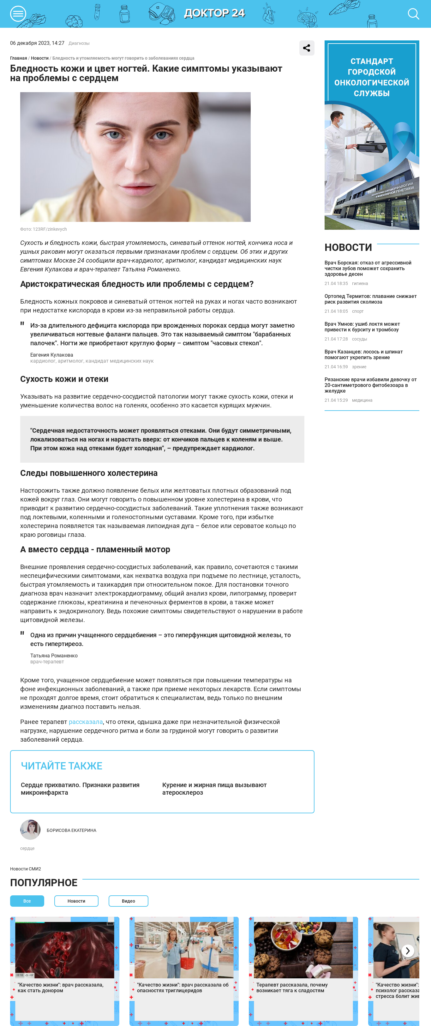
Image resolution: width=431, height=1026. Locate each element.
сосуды (359, 338)
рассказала (86, 722)
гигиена (360, 283)
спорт (358, 311)
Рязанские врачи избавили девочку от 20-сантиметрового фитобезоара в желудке (371, 385)
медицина (362, 400)
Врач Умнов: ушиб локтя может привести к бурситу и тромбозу (362, 327)
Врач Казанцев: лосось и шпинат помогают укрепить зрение (364, 354)
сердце (27, 848)
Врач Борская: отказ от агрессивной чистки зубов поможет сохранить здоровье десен (368, 268)
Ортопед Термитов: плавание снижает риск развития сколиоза (371, 299)
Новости (40, 58)
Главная (18, 58)
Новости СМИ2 (25, 868)
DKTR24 (214, 14)
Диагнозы (79, 43)
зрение (359, 366)
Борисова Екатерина (71, 830)
